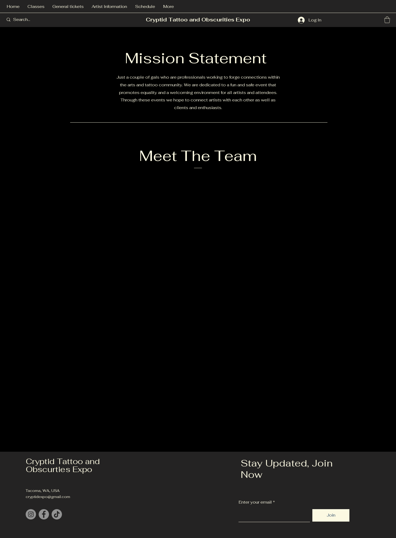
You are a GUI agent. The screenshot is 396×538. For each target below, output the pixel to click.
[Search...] (32, 19)
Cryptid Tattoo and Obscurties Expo (63, 465)
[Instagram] (31, 514)
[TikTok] (57, 514)
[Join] (330, 515)
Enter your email (255, 502)
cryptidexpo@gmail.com (48, 496)
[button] (387, 19)
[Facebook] (44, 514)
